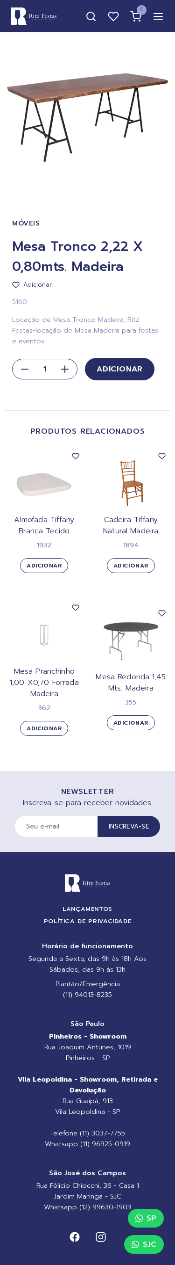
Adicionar (120, 369)
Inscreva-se (129, 826)
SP (145, 1218)
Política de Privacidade (88, 920)
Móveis (26, 223)
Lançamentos (87, 908)
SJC (144, 1244)
